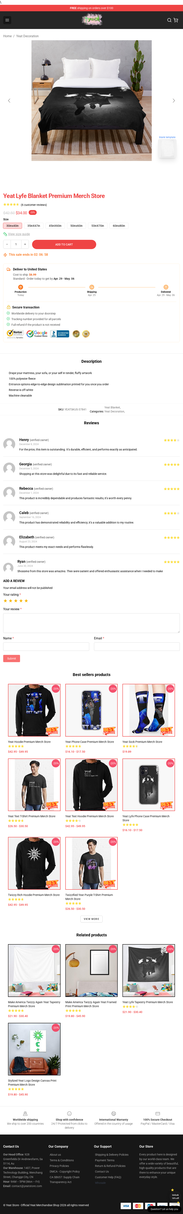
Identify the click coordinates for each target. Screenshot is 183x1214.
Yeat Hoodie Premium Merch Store (29, 741)
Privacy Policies (59, 1166)
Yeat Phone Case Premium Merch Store (89, 741)
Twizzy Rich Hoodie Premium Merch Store (34, 895)
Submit (11, 658)
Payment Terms (104, 1160)
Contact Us (102, 1171)
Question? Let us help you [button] (164, 1209)
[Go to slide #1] (60, 170)
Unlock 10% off (175, 1196)
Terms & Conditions (62, 1160)
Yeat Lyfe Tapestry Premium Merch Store (147, 1002)
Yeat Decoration (27, 36)
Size (6, 219)
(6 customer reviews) (34, 204)
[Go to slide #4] (122, 170)
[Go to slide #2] (81, 170)
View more (91, 919)
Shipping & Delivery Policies (111, 1154)
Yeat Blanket (112, 407)
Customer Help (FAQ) (108, 1177)
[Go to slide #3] (102, 170)
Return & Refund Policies (110, 1166)
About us (55, 1154)
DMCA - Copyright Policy (65, 1171)
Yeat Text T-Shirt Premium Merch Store (31, 816)
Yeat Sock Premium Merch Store (142, 741)
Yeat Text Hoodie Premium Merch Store (89, 816)
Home (7, 36)
